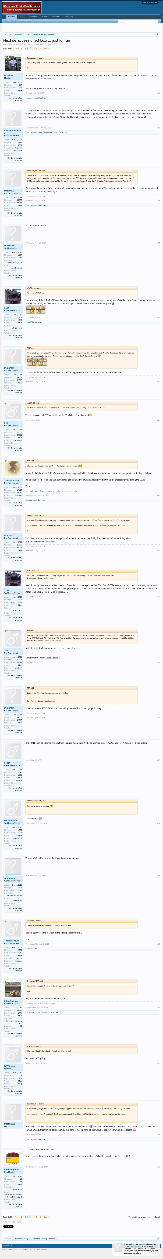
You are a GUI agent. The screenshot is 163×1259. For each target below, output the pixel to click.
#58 (158, 1063)
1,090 (20, 830)
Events (45, 17)
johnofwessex (31, 500)
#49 (158, 551)
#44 (158, 243)
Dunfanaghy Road (48, 1012)
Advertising (68, 17)
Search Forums (10, 21)
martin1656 (9, 1124)
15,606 (19, 200)
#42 (158, 128)
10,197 (19, 1010)
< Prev (15, 49)
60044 (7, 763)
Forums (11, 17)
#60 (158, 1167)
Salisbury (18, 780)
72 (21, 1026)
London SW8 (17, 151)
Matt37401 (57, 133)
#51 (158, 662)
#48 (158, 495)
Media (22, 17)
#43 (158, 201)
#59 (158, 1134)
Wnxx (20, 205)
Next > (46, 49)
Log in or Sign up (150, 2)
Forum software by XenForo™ (24, 1250)
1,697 (20, 255)
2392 (6, 308)
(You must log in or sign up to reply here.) (144, 1217)
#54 (158, 823)
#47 (158, 420)
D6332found (10, 1066)
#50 (158, 596)
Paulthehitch (10, 820)
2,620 (20, 950)
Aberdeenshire (16, 268)
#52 (158, 717)
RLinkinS (8, 75)
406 (20, 1075)
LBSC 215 (18, 495)
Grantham (18, 440)
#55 (158, 876)
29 (21, 1179)
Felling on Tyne (16, 328)
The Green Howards (34, 133)
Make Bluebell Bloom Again (41, 491)
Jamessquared (32, 98)
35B (6, 423)
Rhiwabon (18, 961)
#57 (158, 1007)
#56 (158, 944)
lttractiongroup (11, 1169)
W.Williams (9, 245)
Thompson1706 (11, 941)
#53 (158, 760)
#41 (158, 93)
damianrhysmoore (12, 131)
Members (56, 17)
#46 (158, 382)
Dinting (19, 1084)
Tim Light (47, 44)
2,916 (20, 142)
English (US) (8, 1246)
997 (20, 85)
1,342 (20, 772)
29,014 (19, 490)
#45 (158, 317)
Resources (33, 17)
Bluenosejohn (31, 1012)
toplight (46, 133)
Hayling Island (17, 838)
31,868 (19, 432)
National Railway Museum (24, 44)
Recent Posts (25, 21)
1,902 (20, 317)
